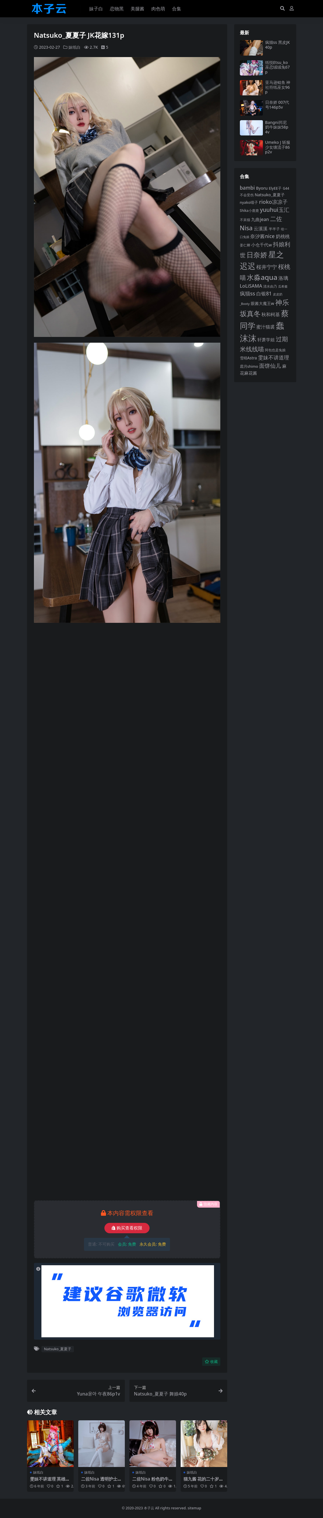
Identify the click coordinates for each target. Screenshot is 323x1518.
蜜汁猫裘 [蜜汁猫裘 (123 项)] (265, 327)
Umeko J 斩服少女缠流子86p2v (277, 147)
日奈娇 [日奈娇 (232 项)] (256, 254)
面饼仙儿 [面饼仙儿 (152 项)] (270, 365)
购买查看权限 (127, 1228)
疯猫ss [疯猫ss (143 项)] (247, 293)
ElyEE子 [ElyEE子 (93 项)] (275, 188)
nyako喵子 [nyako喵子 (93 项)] (249, 202)
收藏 (211, 1361)
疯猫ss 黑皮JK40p (277, 44)
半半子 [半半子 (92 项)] (274, 228)
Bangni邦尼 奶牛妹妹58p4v (276, 127)
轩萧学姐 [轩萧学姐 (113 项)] (266, 340)
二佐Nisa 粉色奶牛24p (151, 1481)
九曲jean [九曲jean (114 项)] (260, 219)
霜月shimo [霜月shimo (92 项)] (249, 366)
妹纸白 (74, 47)
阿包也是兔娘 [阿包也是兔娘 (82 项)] (275, 350)
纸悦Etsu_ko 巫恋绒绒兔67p (277, 67)
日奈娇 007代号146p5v (277, 104)
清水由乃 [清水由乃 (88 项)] (270, 286)
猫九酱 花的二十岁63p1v (204, 1481)
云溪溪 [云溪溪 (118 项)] (260, 228)
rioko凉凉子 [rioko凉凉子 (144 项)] (273, 201)
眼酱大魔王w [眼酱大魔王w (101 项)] (262, 303)
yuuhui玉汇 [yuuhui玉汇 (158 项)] (274, 210)
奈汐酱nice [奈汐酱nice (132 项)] (262, 236)
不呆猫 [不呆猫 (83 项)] (245, 220)
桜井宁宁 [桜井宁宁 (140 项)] (266, 266)
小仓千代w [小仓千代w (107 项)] (261, 245)
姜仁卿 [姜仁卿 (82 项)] (245, 245)
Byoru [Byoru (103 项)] (262, 188)
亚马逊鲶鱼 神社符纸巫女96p (277, 87)
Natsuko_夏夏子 (58, 1348)
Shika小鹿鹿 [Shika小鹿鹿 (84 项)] (249, 210)
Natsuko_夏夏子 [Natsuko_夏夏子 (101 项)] (269, 194)
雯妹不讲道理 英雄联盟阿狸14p (50, 1481)
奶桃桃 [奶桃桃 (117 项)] (283, 236)
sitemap (194, 1508)
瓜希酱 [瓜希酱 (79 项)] (283, 286)
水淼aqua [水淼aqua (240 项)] (262, 277)
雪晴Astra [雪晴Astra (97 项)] (248, 358)
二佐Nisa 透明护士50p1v (100, 1481)
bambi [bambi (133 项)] (247, 187)
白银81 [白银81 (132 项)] (264, 293)
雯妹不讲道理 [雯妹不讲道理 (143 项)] (273, 357)
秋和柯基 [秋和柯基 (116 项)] (270, 314)
